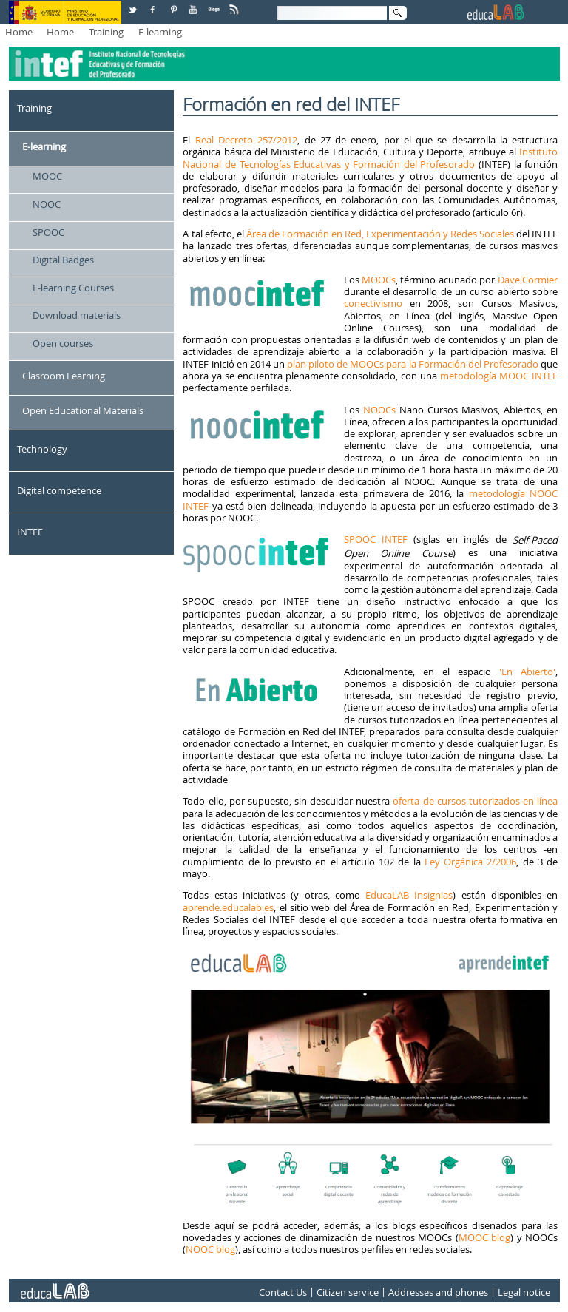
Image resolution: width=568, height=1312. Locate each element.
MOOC (47, 176)
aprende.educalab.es (228, 907)
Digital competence (59, 490)
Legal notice (524, 1292)
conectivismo (373, 303)
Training (106, 31)
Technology (42, 449)
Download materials (77, 315)
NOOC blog (210, 1249)
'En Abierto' (523, 671)
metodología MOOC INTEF (499, 375)
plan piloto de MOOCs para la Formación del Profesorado (412, 364)
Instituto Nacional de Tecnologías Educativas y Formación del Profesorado (370, 157)
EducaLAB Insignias (409, 895)
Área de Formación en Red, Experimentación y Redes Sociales (380, 233)
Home (19, 31)
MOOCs (379, 279)
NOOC (47, 204)
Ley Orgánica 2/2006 (470, 861)
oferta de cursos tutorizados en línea (475, 801)
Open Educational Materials (82, 410)
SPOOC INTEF (376, 539)
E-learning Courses (73, 287)
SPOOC (48, 232)
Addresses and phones (438, 1292)
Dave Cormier (528, 279)
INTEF (30, 531)
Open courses (63, 343)
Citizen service (348, 1292)
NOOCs (379, 409)
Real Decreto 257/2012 (246, 139)
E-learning (160, 31)
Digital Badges (63, 259)
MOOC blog (485, 1237)
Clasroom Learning (63, 375)
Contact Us (283, 1292)
